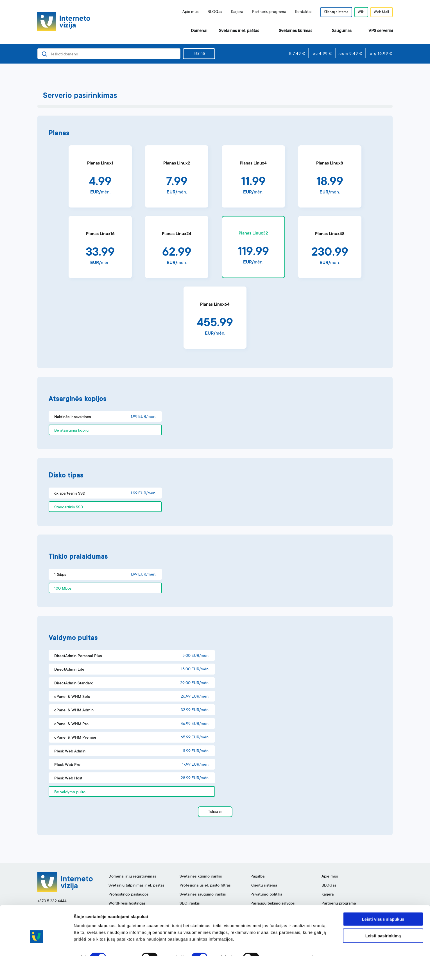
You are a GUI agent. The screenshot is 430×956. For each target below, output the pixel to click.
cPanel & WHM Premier (75, 738)
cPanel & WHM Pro (71, 724)
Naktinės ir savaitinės (72, 417)
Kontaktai (300, 12)
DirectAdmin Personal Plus (78, 656)
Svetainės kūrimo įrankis (201, 876)
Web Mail (381, 12)
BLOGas (212, 12)
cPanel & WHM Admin (74, 710)
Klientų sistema (334, 12)
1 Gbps (60, 575)
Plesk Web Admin (69, 751)
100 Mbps (62, 589)
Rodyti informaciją (288, 945)
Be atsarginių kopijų (71, 431)
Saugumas (342, 31)
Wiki (360, 12)
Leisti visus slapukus (383, 906)
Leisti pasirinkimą (383, 923)
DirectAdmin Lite (69, 670)
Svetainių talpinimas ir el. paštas (136, 885)
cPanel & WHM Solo (72, 697)
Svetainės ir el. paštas (239, 31)
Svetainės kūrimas (295, 31)
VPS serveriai (380, 31)
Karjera (234, 12)
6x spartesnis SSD (69, 493)
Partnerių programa (266, 12)
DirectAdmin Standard (73, 683)
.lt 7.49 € (296, 54)
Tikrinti (199, 53)
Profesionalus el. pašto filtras (205, 885)
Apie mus (188, 12)
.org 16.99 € (381, 54)
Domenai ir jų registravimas (132, 876)
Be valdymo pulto (69, 792)
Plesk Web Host (68, 778)
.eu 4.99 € (322, 54)
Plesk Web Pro (67, 765)
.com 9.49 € (350, 54)
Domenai (199, 31)
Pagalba (257, 876)
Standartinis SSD (68, 507)
